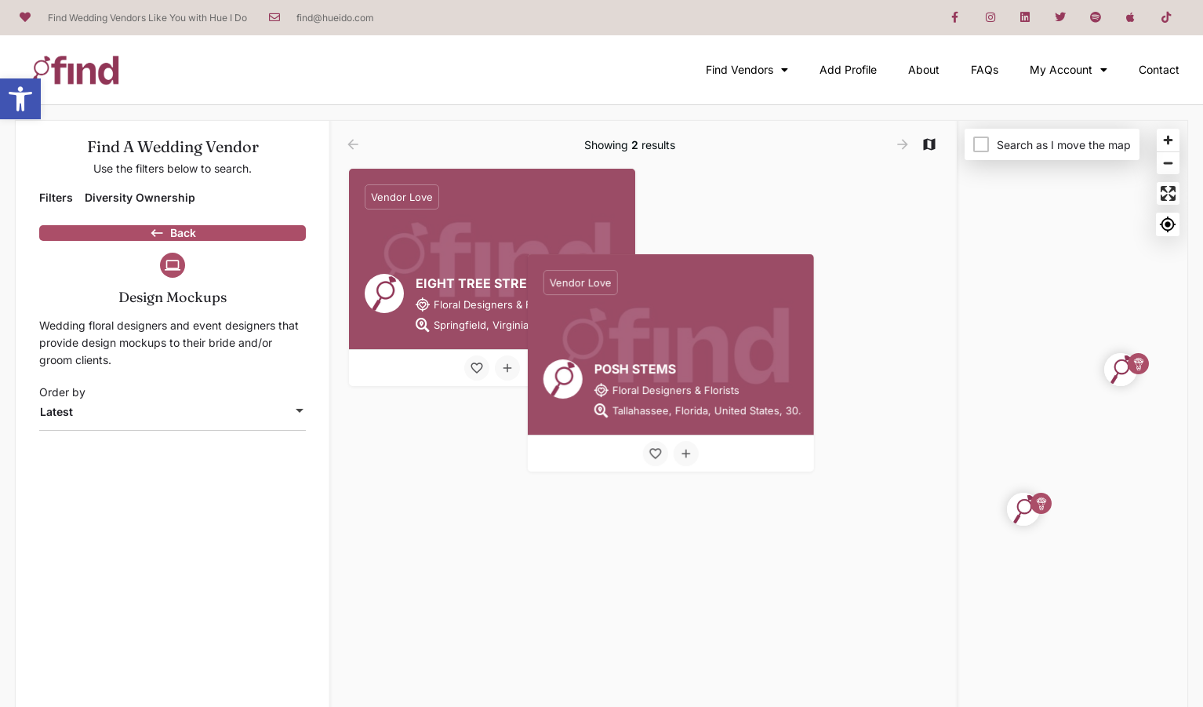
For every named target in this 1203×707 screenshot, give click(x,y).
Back (172, 241)
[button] (20, 98)
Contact (1159, 69)
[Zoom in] (1168, 140)
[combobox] (172, 439)
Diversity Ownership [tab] (140, 197)
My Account (1068, 69)
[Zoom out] (1168, 162)
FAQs (984, 69)
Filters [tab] (56, 197)
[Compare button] (507, 368)
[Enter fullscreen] (1168, 193)
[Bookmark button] (476, 368)
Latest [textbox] (56, 439)
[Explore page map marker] (1120, 369)
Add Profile (848, 69)
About (924, 69)
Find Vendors (747, 69)
